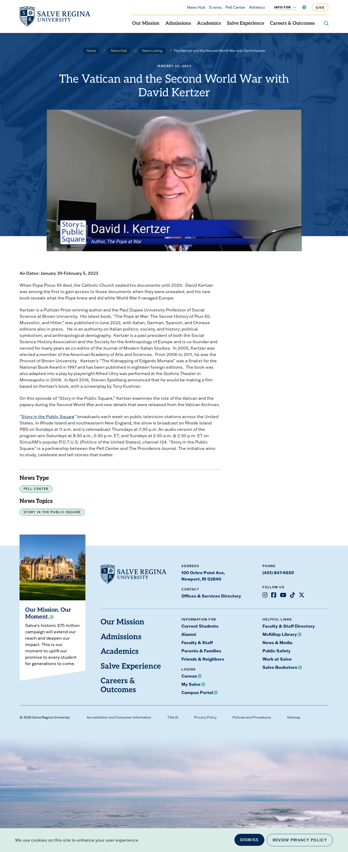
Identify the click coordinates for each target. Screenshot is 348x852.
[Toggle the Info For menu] (292, 7)
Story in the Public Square (47, 416)
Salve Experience (245, 23)
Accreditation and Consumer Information (119, 717)
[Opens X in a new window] (301, 595)
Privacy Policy (205, 717)
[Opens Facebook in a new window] (273, 595)
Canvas (189, 676)
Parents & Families (201, 651)
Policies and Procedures (252, 717)
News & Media (277, 642)
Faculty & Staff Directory (288, 626)
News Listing (152, 50)
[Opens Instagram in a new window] (264, 595)
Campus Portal (197, 692)
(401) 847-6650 (278, 572)
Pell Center (235, 7)
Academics (209, 23)
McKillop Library (279, 634)
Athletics (257, 7)
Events (215, 7)
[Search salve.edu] (326, 23)
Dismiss (249, 839)
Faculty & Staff (197, 642)
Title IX (172, 717)
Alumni (188, 634)
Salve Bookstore (279, 667)
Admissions (178, 23)
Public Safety (276, 651)
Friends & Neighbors (202, 659)
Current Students (199, 626)
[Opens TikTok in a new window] (292, 595)
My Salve (191, 684)
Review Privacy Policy (300, 840)
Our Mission (146, 23)
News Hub (196, 7)
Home (91, 50)
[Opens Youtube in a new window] (283, 595)
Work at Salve (277, 659)
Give (320, 7)
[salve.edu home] (55, 16)
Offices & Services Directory (211, 596)
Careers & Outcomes (292, 23)
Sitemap (293, 717)
